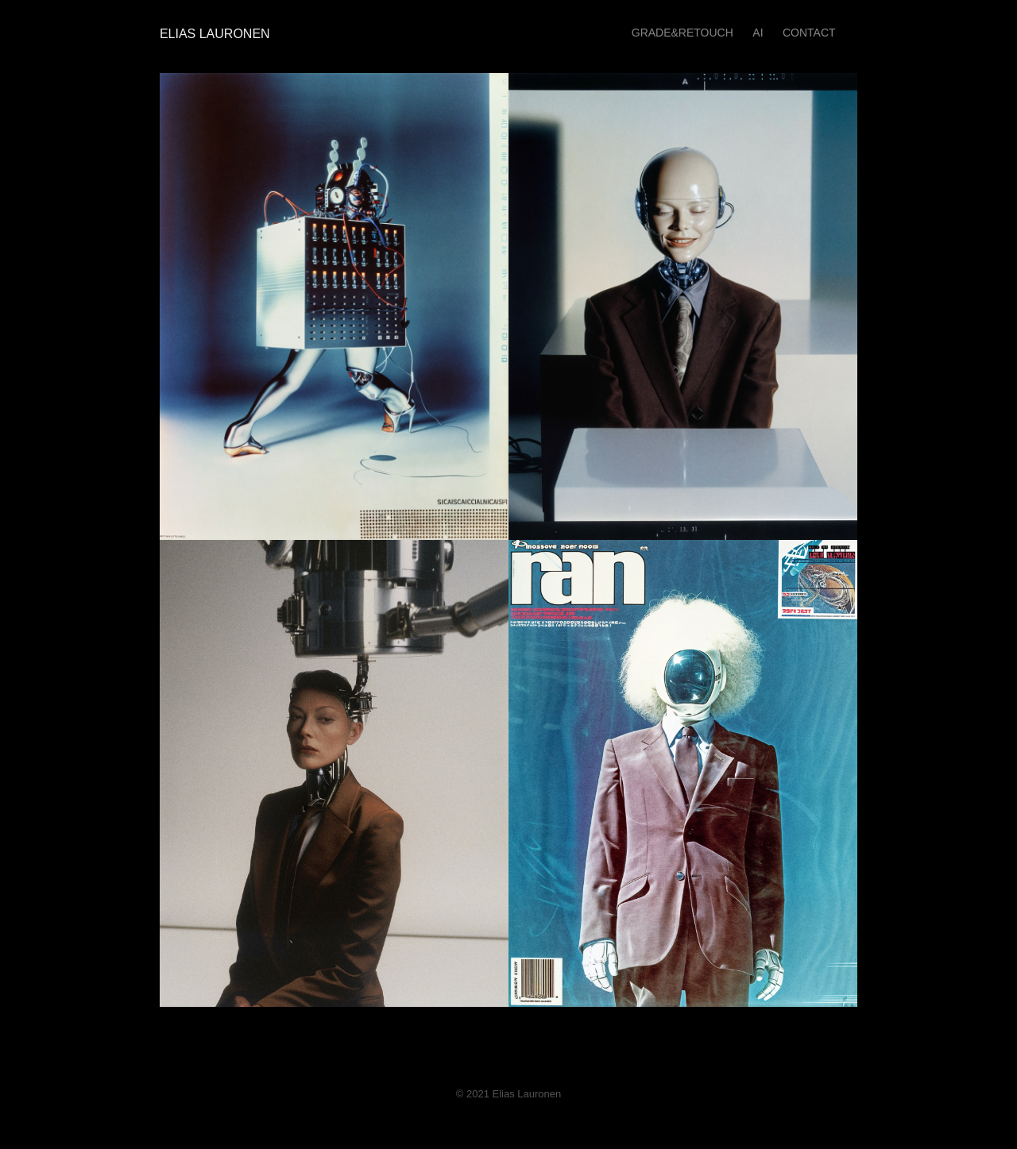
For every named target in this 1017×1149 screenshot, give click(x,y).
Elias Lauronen (211, 33)
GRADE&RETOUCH (682, 32)
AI (757, 32)
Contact (809, 32)
